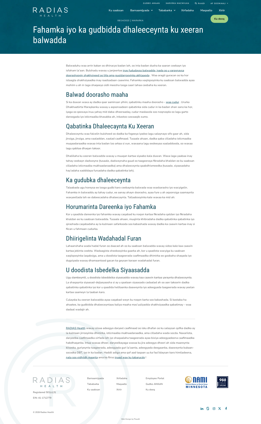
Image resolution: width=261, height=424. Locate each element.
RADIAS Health (75, 328)
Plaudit (137, 419)
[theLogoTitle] (50, 12)
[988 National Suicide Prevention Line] (222, 382)
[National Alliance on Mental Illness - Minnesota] (196, 382)
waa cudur (172, 102)
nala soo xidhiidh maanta (82, 357)
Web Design (126, 419)
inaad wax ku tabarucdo (130, 357)
